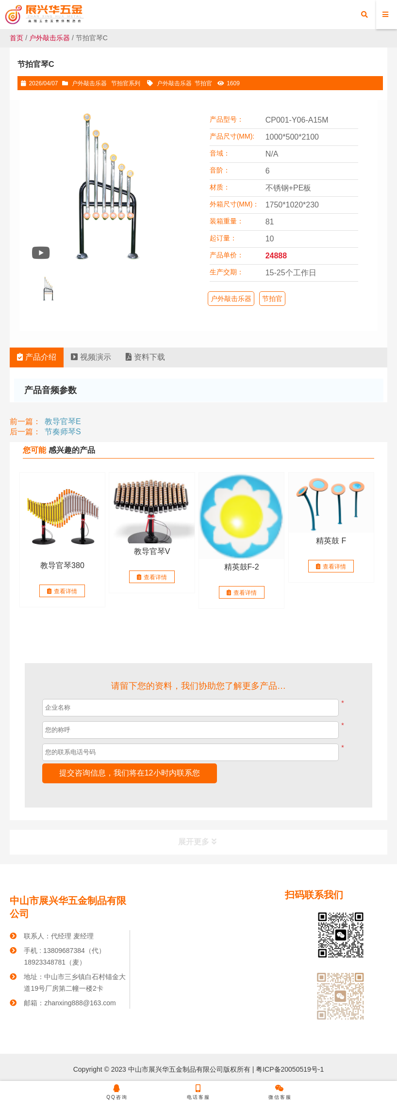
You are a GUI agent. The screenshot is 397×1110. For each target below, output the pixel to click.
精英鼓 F (331, 541)
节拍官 (203, 83)
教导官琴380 (62, 565)
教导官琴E (63, 421)
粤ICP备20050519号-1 (289, 1069)
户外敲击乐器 (49, 38)
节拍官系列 (125, 83)
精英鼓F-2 (241, 567)
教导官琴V (152, 551)
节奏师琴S (63, 432)
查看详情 (62, 591)
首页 (16, 38)
